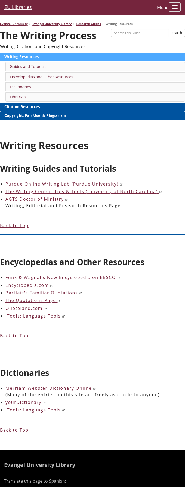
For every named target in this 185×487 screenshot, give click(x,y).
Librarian (18, 96)
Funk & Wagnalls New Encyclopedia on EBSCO (62, 277)
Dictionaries (20, 86)
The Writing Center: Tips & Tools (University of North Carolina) (83, 191)
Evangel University (14, 24)
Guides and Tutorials (28, 66)
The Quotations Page (32, 300)
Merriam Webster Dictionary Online (50, 388)
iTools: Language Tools (35, 316)
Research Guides (88, 24)
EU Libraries (18, 7)
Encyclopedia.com (29, 285)
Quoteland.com (26, 308)
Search (177, 32)
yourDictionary (25, 402)
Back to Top (14, 225)
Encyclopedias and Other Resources (41, 76)
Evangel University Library (52, 24)
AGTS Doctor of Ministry (36, 199)
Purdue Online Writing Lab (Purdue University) (64, 184)
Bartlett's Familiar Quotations (43, 293)
